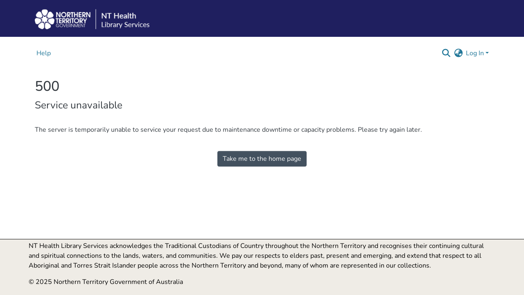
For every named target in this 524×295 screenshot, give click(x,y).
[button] (446, 53)
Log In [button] (476, 53)
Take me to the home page (262, 158)
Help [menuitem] (43, 53)
